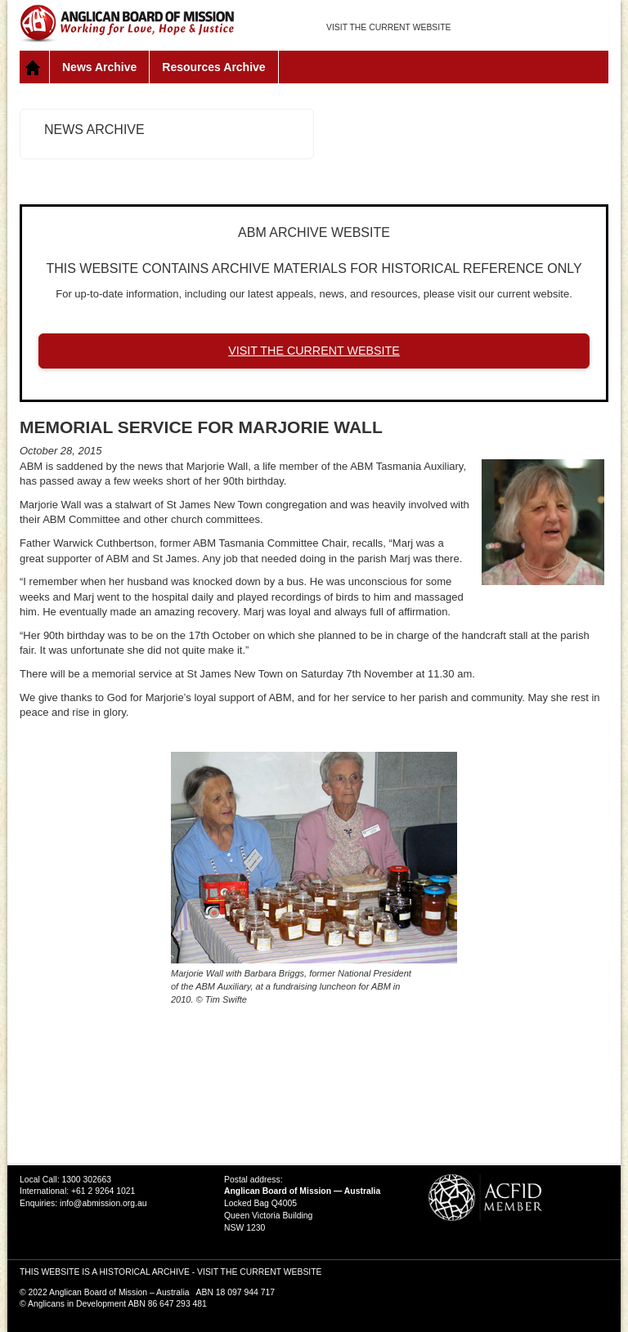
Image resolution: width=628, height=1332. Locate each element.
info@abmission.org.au (103, 1203)
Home (35, 67)
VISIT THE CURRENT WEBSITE (388, 27)
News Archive (99, 67)
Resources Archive (213, 67)
